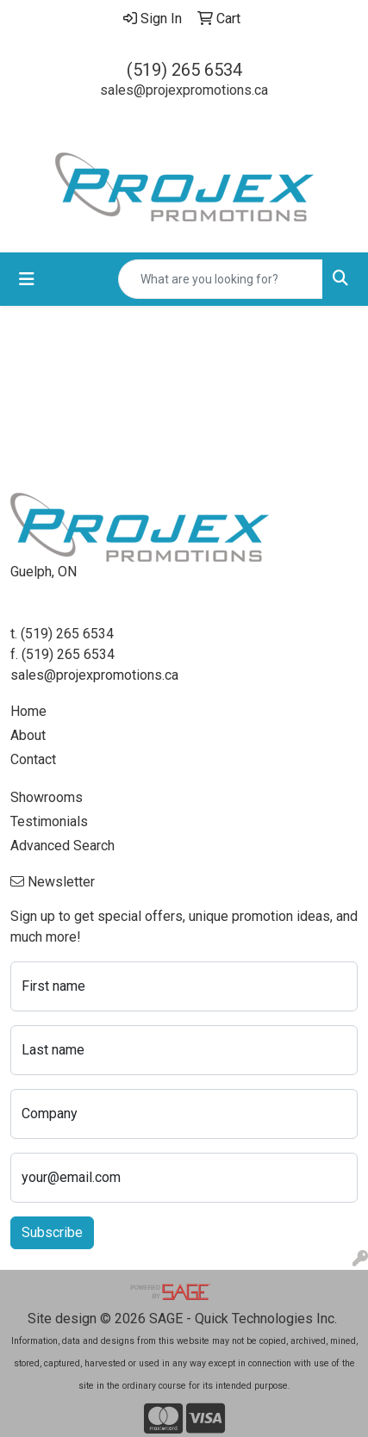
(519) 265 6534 (184, 69)
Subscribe (52, 1232)
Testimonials (49, 821)
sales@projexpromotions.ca (184, 90)
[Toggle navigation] (27, 279)
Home (28, 711)
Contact (33, 759)
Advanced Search (62, 845)
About (28, 735)
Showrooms (46, 797)
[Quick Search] (220, 279)
